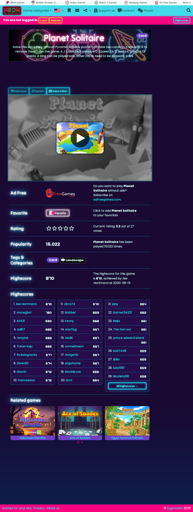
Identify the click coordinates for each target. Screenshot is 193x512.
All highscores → (127, 386)
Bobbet (70, 312)
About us (53, 508)
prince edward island (128, 338)
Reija (116, 321)
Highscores (181, 20)
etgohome (73, 363)
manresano (26, 380)
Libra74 (69, 304)
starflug (71, 329)
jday (115, 304)
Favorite (57, 213)
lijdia (116, 359)
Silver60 (22, 363)
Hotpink (22, 338)
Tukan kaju (24, 346)
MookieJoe (73, 372)
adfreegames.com (107, 199)
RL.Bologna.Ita (27, 355)
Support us (104, 10)
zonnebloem (74, 346)
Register (56, 20)
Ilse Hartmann (26, 304)
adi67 (21, 329)
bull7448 (119, 351)
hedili (69, 338)
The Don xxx (122, 329)
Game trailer (58, 91)
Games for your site (16, 508)
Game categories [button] (36, 10)
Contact (126, 10)
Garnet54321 (122, 312)
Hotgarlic (72, 355)
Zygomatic (175, 508)
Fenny (69, 321)
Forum (145, 10)
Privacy (39, 508)
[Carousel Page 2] (82, 442)
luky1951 (118, 368)
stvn (69, 380)
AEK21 (21, 321)
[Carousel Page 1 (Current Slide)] (78, 442)
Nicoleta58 (121, 376)
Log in (43, 20)
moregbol (24, 312)
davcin (21, 372)
